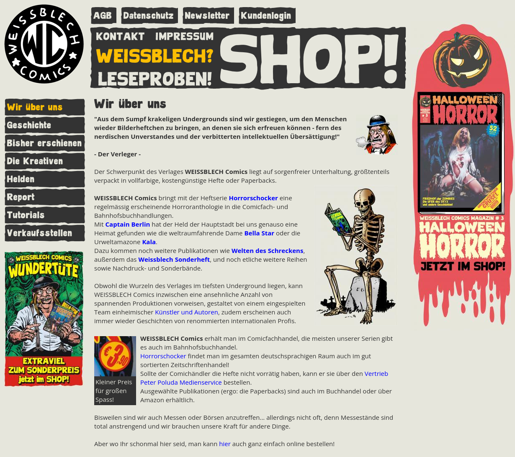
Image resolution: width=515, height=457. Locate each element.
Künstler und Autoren (186, 312)
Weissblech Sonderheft (174, 259)
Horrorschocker (253, 198)
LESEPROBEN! (155, 77)
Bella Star (259, 233)
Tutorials (26, 215)
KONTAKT (120, 35)
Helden (21, 179)
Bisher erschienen (44, 143)
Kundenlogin (266, 15)
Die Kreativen (35, 161)
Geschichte (29, 125)
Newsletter (207, 15)
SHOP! (310, 57)
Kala (149, 241)
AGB (102, 15)
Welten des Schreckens (267, 250)
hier (224, 443)
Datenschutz (149, 15)
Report (21, 197)
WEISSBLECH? (155, 54)
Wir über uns (35, 107)
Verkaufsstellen (39, 233)
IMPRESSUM (185, 35)
